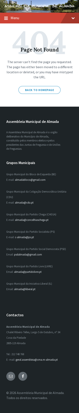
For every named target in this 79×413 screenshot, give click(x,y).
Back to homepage (39, 90)
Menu (39, 18)
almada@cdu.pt (24, 202)
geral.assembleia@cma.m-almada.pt (37, 359)
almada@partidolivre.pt (28, 272)
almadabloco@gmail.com (30, 180)
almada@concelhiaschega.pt (31, 220)
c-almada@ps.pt (24, 237)
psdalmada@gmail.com (28, 254)
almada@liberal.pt (24, 289)
